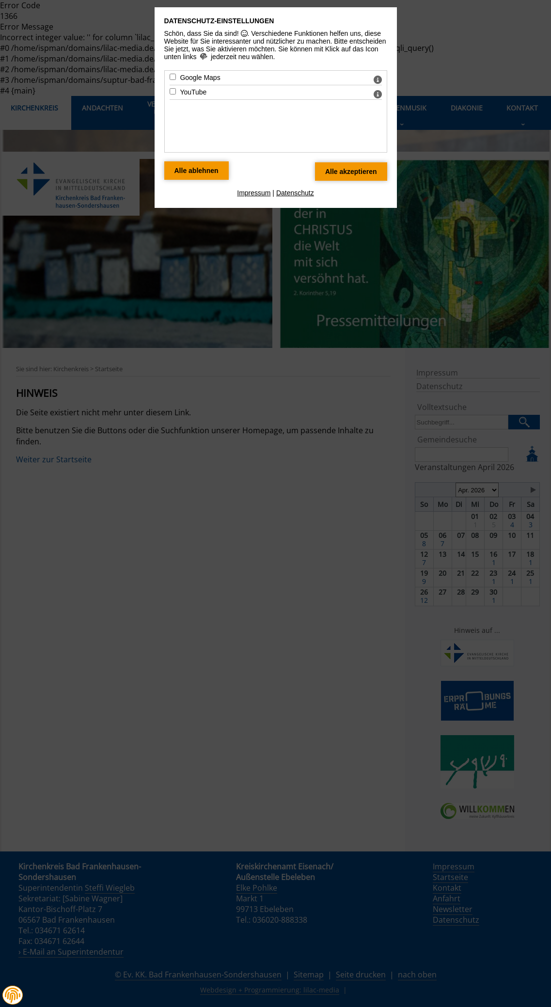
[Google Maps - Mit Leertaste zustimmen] (173, 77)
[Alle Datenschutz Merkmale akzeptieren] (351, 171)
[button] (12, 995)
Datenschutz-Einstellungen (219, 21)
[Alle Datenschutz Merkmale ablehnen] (196, 170)
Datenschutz (295, 193)
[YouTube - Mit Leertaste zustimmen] (173, 91)
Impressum (253, 193)
